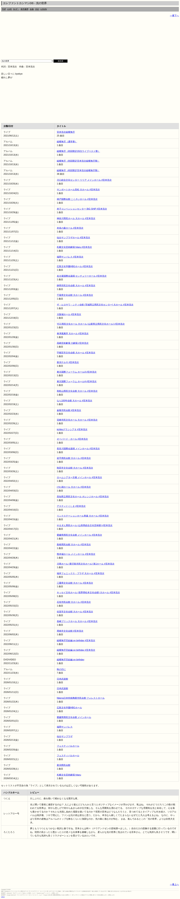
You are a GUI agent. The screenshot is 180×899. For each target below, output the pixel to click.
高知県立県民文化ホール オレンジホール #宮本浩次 (83, 496)
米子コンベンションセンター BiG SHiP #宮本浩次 (82, 209)
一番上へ (174, 884)
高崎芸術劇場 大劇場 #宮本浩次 (73, 343)
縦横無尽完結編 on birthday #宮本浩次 (76, 640)
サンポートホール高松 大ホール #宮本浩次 (78, 189)
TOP (4, 9)
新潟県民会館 (63, 765)
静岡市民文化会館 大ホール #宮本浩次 (76, 285)
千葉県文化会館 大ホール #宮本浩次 (75, 295)
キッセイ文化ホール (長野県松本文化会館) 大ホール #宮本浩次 (88, 592)
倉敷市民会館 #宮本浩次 (69, 410)
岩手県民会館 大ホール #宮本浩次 (74, 458)
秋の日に (61, 669)
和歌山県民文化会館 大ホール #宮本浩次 (77, 391)
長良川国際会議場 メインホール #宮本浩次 (78, 448)
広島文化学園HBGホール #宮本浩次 (75, 266)
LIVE (9, 9)
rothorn (3, 896)
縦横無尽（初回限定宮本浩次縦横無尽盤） (78, 161)
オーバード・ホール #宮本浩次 (72, 439)
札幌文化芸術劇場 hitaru (69, 775)
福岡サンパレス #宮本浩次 (70, 257)
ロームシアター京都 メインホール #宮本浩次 (79, 477)
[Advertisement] (85, 39)
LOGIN (43, 9)
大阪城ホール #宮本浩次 (69, 314)
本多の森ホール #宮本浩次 (70, 228)
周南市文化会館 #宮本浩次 (70, 631)
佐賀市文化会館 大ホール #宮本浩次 (75, 611)
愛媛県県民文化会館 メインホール (74, 717)
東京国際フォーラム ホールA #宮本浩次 (77, 372)
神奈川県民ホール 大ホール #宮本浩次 (76, 218)
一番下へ (174, 15)
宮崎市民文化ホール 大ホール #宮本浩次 (77, 420)
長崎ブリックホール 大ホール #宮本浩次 (77, 621)
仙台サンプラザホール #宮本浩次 (73, 237)
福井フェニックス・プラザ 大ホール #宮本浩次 (80, 573)
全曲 (32, 9)
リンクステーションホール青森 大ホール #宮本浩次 (83, 516)
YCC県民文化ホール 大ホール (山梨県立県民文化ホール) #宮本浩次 (91, 324)
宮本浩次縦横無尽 (66, 132)
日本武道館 (62, 679)
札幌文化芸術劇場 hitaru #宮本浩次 (74, 247)
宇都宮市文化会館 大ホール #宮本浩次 (76, 352)
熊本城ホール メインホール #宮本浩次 (76, 554)
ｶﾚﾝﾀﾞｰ (16, 9)
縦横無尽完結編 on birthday (70, 659)
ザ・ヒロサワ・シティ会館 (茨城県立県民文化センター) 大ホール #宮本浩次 (95, 304)
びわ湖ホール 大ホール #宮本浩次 (74, 487)
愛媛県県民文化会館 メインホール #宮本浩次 (79, 535)
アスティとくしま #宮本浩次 (71, 506)
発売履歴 (24, 9)
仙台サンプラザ (65, 736)
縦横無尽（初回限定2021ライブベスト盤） (78, 151)
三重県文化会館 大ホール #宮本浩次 (75, 583)
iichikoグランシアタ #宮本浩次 (72, 429)
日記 (37, 9)
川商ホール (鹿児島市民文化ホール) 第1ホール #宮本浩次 (85, 564)
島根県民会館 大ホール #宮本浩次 (74, 544)
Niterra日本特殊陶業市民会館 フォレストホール (81, 698)
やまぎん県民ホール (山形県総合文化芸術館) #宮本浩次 (84, 525)
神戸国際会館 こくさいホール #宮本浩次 (77, 199)
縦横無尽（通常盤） (67, 141)
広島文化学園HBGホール (69, 707)
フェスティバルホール (68, 746)
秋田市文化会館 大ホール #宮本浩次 (75, 468)
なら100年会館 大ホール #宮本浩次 (74, 400)
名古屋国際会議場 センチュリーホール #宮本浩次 (82, 276)
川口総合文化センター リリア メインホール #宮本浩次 (84, 180)
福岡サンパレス (65, 727)
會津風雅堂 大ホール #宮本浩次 (73, 333)
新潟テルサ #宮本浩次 (68, 362)
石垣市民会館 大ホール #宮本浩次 (74, 602)
